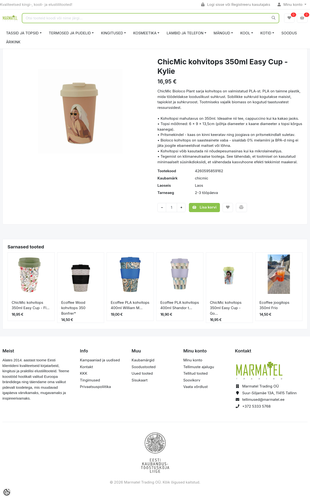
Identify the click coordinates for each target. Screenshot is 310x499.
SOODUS (289, 33)
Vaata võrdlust (195, 386)
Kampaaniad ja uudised (100, 360)
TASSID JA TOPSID (22, 33)
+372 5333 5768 (256, 406)
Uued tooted (142, 373)
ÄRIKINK (13, 42)
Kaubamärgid (143, 360)
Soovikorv (192, 380)
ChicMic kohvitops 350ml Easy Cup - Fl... (30, 305)
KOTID (265, 33)
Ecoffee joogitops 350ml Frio (274, 305)
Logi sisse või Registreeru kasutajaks (235, 4)
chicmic (201, 178)
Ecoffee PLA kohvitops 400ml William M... (130, 305)
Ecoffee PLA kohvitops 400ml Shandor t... (179, 305)
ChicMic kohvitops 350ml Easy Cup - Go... (225, 308)
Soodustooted (143, 367)
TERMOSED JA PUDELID (70, 33)
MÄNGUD (222, 33)
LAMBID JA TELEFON (185, 33)
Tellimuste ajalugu (198, 367)
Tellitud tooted (195, 373)
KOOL (245, 33)
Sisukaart (139, 380)
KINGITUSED (112, 33)
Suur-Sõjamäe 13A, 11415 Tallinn (269, 393)
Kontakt (86, 367)
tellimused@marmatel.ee (263, 399)
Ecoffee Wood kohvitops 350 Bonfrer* (73, 308)
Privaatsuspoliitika (95, 386)
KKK (83, 373)
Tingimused (90, 380)
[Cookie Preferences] (6, 492)
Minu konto (291, 4)
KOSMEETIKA (144, 33)
